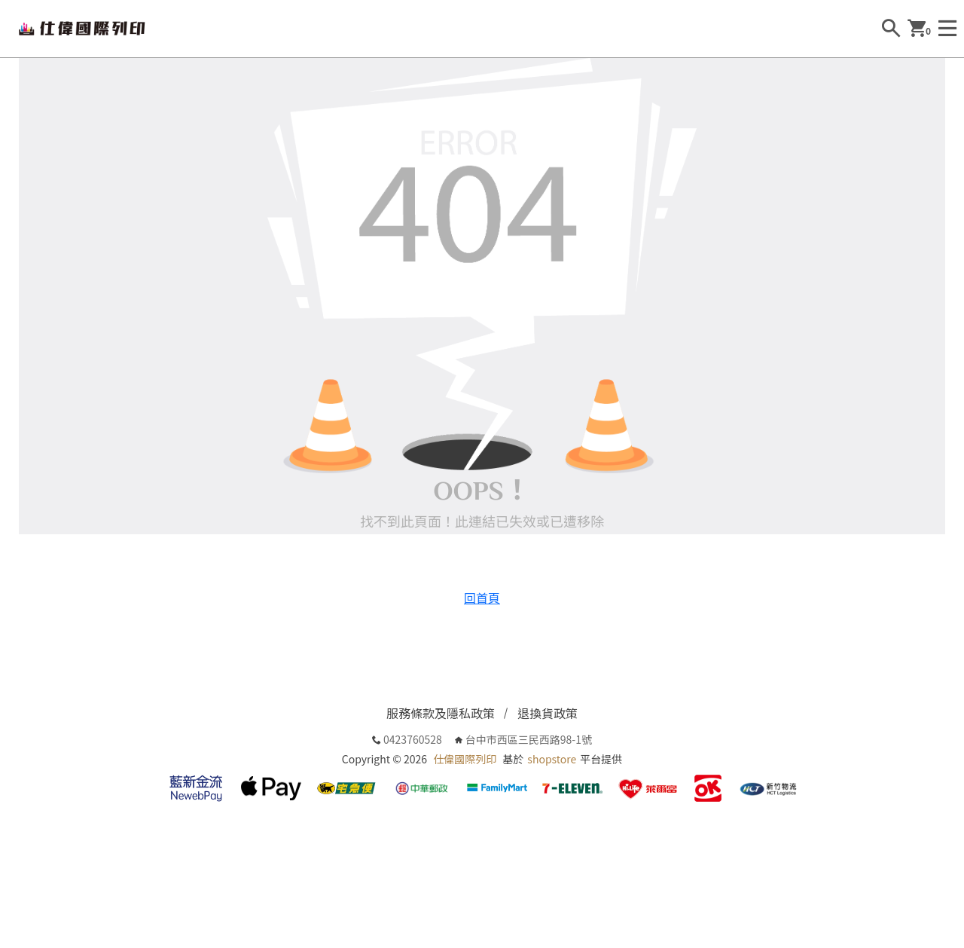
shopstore (551, 758)
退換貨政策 (547, 713)
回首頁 (482, 598)
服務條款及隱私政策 (440, 713)
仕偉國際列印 (464, 758)
